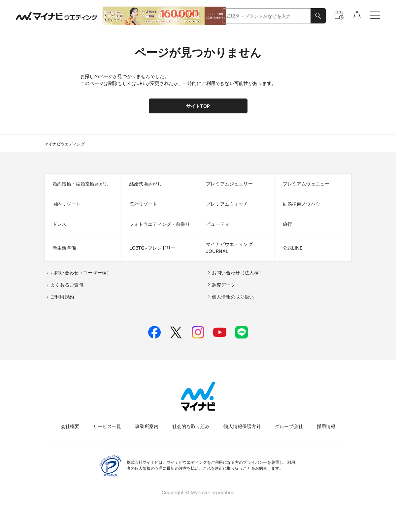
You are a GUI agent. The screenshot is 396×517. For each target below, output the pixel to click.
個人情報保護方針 (242, 426)
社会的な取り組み (191, 426)
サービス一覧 (107, 426)
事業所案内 (146, 426)
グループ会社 (289, 426)
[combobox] (266, 16)
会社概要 (70, 426)
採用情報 (326, 426)
